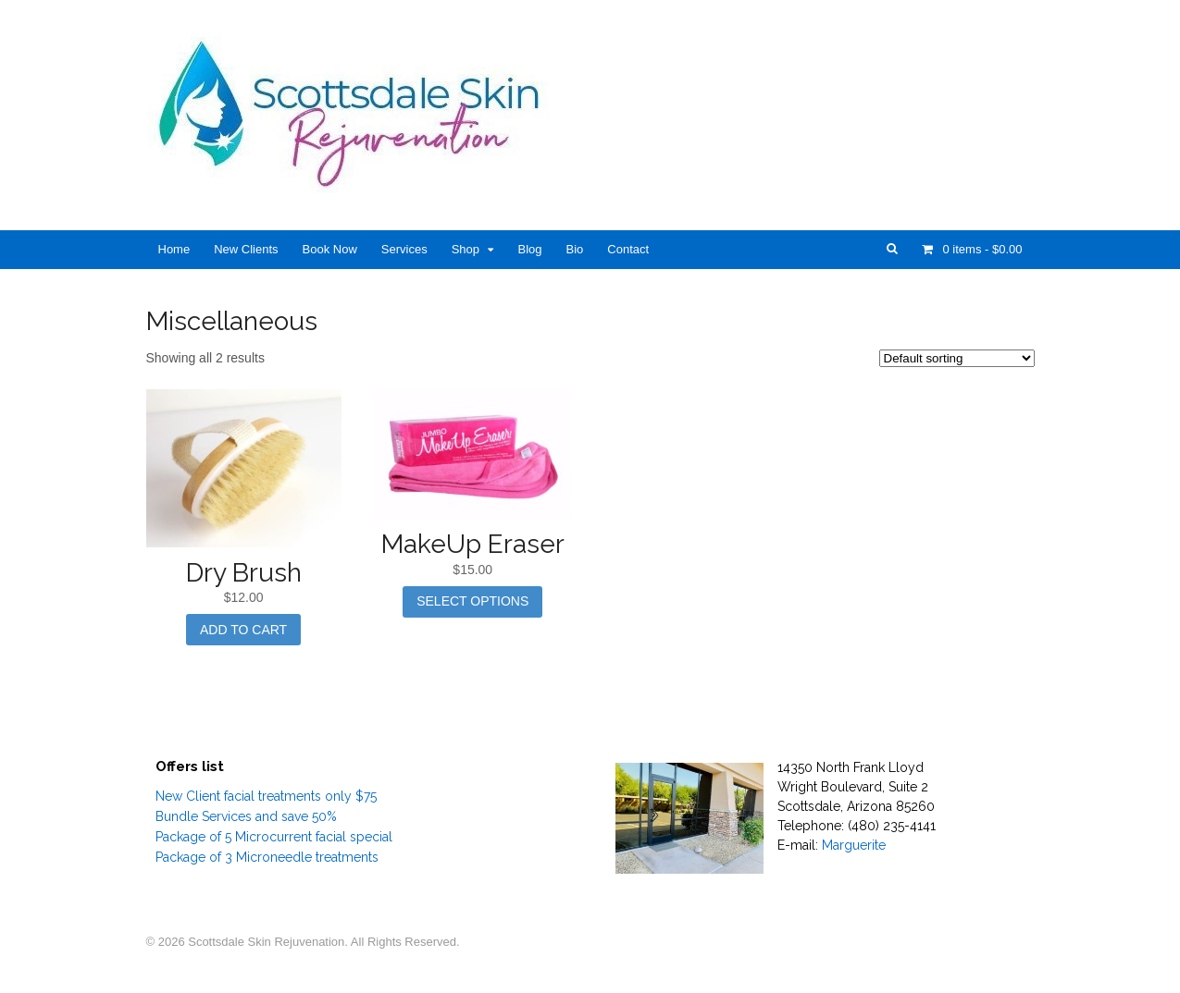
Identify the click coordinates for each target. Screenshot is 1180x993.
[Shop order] (957, 358)
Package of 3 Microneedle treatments (267, 857)
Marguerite (854, 845)
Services (404, 249)
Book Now (330, 249)
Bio (575, 249)
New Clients (246, 249)
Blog (529, 249)
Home (174, 249)
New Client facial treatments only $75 (266, 796)
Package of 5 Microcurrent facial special (273, 836)
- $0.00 (981, 249)
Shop (465, 249)
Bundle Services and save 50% (246, 816)
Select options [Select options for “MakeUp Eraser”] (472, 601)
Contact (628, 249)
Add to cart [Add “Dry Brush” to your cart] (243, 629)
